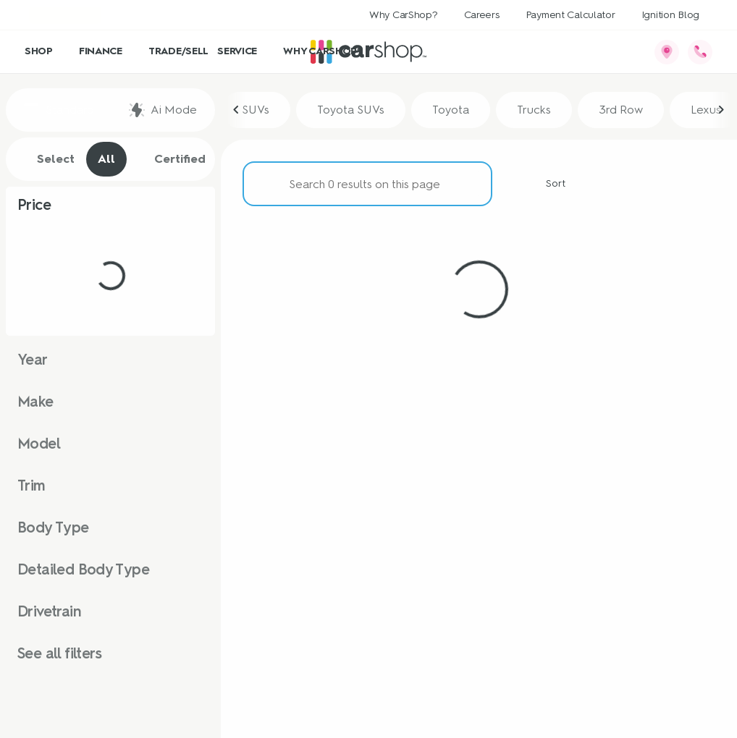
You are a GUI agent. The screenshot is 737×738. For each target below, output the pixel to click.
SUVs (255, 109)
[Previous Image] (237, 110)
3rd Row (621, 109)
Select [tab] (48, 159)
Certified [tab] (172, 159)
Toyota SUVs (350, 109)
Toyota (450, 109)
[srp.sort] (547, 183)
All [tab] (106, 159)
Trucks (534, 109)
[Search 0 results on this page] (367, 183)
